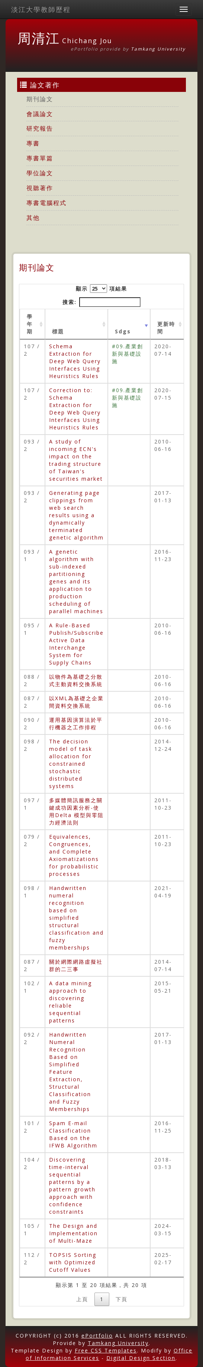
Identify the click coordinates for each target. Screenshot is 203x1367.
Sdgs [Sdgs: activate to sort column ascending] (123, 331)
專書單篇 (39, 158)
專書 (33, 143)
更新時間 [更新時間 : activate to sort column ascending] (166, 327)
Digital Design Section (140, 1357)
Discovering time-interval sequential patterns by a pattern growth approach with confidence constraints (72, 1185)
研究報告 (39, 128)
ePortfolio (97, 1335)
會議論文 (39, 114)
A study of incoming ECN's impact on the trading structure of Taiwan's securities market (76, 460)
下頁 (122, 1299)
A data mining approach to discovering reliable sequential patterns (70, 1002)
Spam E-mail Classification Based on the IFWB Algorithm (73, 1134)
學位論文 (39, 173)
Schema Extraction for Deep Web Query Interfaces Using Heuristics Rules (75, 361)
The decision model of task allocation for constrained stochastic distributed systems (70, 764)
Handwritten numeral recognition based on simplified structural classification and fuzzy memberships (76, 917)
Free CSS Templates (106, 1350)
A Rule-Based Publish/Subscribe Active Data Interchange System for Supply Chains (76, 644)
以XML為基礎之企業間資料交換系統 (76, 702)
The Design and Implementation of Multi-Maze (73, 1233)
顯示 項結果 (101, 288)
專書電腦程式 (46, 203)
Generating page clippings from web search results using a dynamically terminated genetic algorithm (76, 515)
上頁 (82, 1299)
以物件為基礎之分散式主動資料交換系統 (76, 680)
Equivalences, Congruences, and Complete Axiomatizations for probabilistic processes (74, 855)
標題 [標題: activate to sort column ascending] (58, 331)
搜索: (101, 302)
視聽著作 (39, 188)
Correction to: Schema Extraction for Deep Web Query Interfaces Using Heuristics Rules (75, 409)
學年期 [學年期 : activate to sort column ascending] (30, 324)
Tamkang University (158, 49)
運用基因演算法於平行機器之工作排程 (76, 723)
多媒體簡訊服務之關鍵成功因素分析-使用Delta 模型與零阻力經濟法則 (76, 811)
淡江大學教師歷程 (41, 9)
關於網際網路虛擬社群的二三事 (76, 965)
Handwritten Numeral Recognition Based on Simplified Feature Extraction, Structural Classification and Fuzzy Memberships (70, 1072)
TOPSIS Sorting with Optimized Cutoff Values (72, 1262)
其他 (33, 218)
